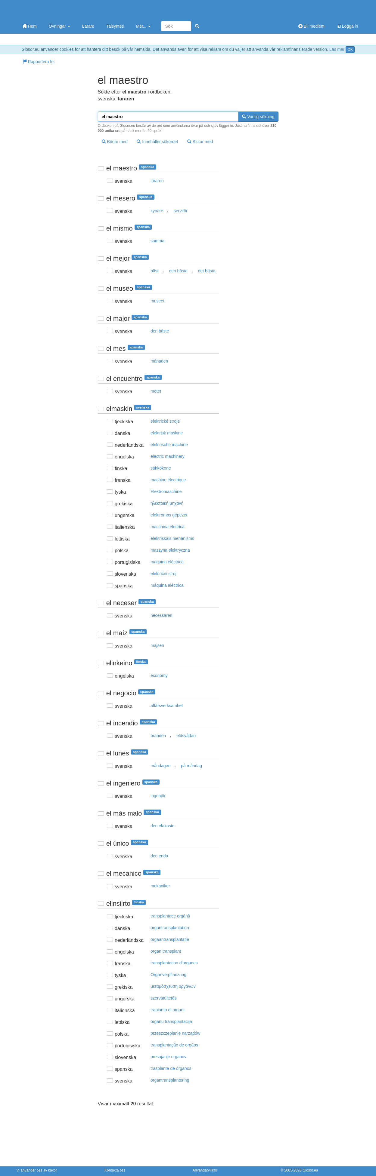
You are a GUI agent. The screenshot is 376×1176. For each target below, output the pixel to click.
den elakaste (162, 825)
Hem (30, 26)
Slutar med (200, 141)
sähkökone (161, 468)
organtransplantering (170, 1080)
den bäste (160, 331)
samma (157, 240)
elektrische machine (169, 444)
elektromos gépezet (169, 515)
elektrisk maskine (167, 432)
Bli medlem (311, 26)
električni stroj (163, 573)
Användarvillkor (205, 1170)
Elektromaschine (166, 491)
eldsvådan (186, 735)
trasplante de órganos (171, 1068)
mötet (156, 391)
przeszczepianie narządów (175, 1033)
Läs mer (337, 49)
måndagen (160, 765)
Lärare (88, 26)
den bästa (178, 270)
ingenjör (158, 795)
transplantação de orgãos (174, 1045)
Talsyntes (115, 26)
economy (159, 675)
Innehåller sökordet (157, 141)
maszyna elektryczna (170, 550)
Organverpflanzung (168, 974)
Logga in (347, 26)
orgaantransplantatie (170, 939)
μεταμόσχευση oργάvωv (173, 986)
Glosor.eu (310, 1170)
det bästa (207, 270)
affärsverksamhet (167, 705)
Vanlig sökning (258, 116)
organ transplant (166, 951)
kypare (157, 210)
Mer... (143, 26)
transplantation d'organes (174, 962)
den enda (159, 855)
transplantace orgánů (170, 916)
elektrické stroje (165, 421)
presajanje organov (168, 1056)
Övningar (59, 26)
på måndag (191, 765)
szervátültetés (163, 998)
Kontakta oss (114, 1170)
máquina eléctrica (167, 561)
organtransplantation (170, 927)
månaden (159, 361)
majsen (157, 645)
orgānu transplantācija (171, 1021)
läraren (157, 180)
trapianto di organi (167, 1009)
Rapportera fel (39, 61)
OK (350, 49)
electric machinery (168, 456)
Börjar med (115, 141)
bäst (154, 270)
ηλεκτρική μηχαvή (167, 503)
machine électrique (168, 479)
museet (157, 301)
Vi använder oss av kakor (37, 1170)
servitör (181, 210)
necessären (161, 615)
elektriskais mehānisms (172, 538)
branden (158, 735)
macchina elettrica (168, 526)
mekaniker (160, 886)
